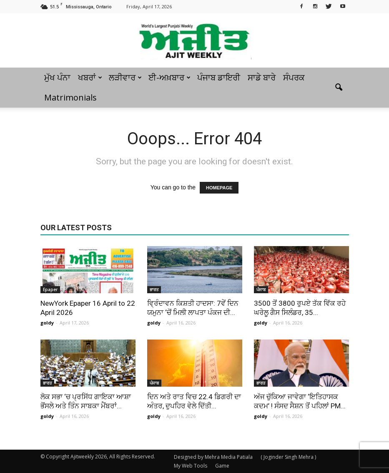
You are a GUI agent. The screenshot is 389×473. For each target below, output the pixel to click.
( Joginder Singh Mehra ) (288, 456)
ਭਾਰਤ (154, 289)
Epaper (50, 289)
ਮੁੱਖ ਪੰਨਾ (57, 77)
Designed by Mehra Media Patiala (213, 456)
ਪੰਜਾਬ (261, 289)
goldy (47, 323)
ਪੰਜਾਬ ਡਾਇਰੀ (218, 77)
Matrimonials (70, 97)
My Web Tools (190, 465)
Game (222, 465)
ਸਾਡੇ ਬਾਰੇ (262, 77)
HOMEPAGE (219, 187)
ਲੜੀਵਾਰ (125, 77)
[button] (339, 88)
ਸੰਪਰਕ (294, 77)
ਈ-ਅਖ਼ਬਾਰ (169, 77)
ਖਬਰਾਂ (90, 77)
